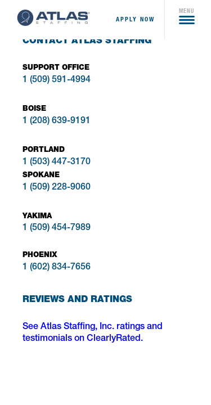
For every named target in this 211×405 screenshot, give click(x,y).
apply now (135, 19)
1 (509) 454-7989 (57, 228)
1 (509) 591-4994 (57, 80)
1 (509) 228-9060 (57, 187)
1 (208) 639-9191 (57, 121)
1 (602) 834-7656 (57, 267)
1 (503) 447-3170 (57, 162)
